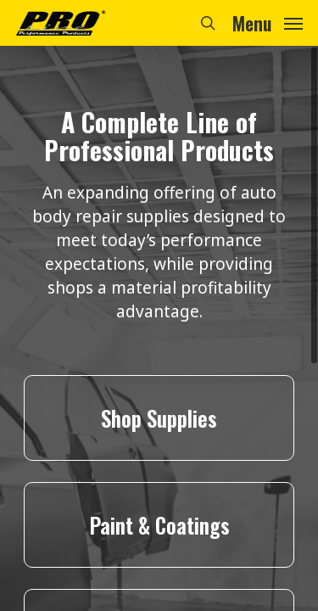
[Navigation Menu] (267, 21)
